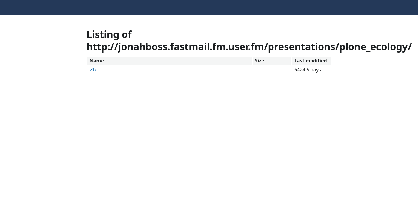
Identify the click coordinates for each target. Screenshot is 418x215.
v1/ (93, 69)
